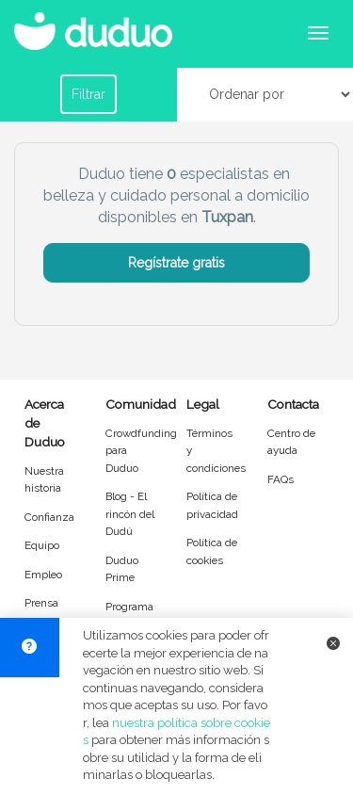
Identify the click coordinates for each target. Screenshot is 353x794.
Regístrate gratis (176, 262)
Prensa (41, 602)
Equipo (41, 545)
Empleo (43, 574)
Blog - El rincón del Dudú (129, 514)
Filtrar (88, 94)
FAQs (280, 479)
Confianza (49, 517)
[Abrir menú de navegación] (318, 33)
